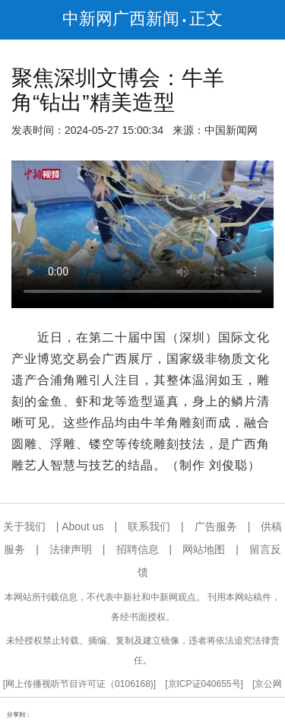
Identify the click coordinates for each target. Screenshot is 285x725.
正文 (206, 18)
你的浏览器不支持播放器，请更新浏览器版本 (142, 234)
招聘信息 (137, 549)
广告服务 (216, 526)
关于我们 (24, 526)
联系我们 (149, 526)
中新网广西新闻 (120, 18)
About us (82, 526)
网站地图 (203, 549)
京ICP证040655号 (204, 684)
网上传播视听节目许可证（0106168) (79, 684)
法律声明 (70, 549)
